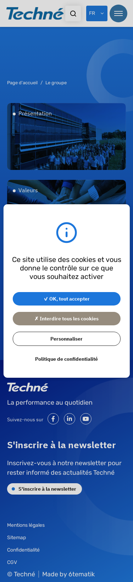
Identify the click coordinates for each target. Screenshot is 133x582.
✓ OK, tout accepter (67, 298)
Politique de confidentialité (66, 358)
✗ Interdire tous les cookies (66, 318)
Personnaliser (66, 338)
